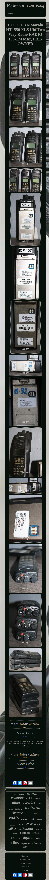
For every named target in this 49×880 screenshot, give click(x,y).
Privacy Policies (25, 863)
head (38, 838)
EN (23, 870)
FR (27, 870)
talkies (39, 819)
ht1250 (35, 833)
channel (37, 843)
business (25, 832)
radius (11, 809)
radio (14, 817)
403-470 (39, 829)
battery (24, 819)
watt (36, 813)
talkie (12, 829)
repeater (25, 843)
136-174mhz (32, 794)
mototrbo (17, 797)
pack (20, 824)
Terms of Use (25, 867)
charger (16, 813)
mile (33, 819)
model (37, 798)
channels (28, 814)
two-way (33, 823)
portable (29, 802)
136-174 (15, 838)
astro (25, 847)
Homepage (25, 856)
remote (18, 808)
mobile (29, 798)
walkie (15, 802)
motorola (33, 807)
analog (21, 794)
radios (13, 842)
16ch (14, 794)
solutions (12, 825)
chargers (14, 833)
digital (28, 837)
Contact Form (25, 860)
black (39, 803)
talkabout (26, 828)
